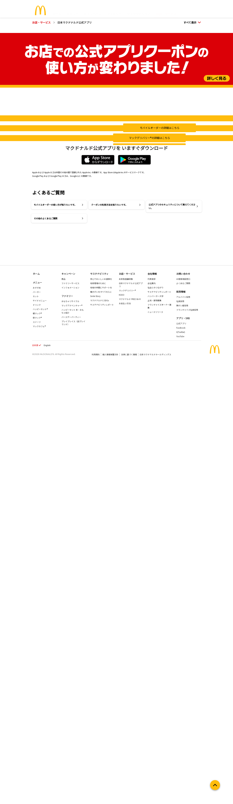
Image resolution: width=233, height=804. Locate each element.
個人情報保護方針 (110, 794)
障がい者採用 (182, 745)
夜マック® (37, 757)
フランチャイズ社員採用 (187, 749)
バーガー (37, 732)
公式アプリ (179, 4)
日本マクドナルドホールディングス (155, 794)
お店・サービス (166, 14)
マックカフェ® (39, 766)
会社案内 (151, 723)
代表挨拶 (151, 719)
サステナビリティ (138, 14)
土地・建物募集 (154, 740)
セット (36, 736)
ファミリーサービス (70, 723)
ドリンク (37, 745)
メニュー (37, 722)
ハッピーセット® (40, 749)
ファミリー (114, 14)
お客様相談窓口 (183, 719)
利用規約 (96, 794)
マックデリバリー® (127, 730)
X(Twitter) (180, 772)
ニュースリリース (155, 752)
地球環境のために (98, 723)
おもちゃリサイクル (70, 741)
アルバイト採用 (183, 737)
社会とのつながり (155, 727)
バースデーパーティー (71, 757)
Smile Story (95, 736)
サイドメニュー (40, 740)
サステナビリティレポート (102, 744)
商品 (63, 719)
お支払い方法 (125, 743)
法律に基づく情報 (129, 794)
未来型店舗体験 (126, 719)
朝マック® (37, 753)
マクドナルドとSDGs (99, 740)
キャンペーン (92, 14)
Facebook (180, 767)
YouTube (180, 776)
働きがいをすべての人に (101, 732)
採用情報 (163, 4)
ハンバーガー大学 (155, 736)
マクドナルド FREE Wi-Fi (130, 739)
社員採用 (180, 741)
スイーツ (37, 762)
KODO (121, 734)
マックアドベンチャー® (72, 745)
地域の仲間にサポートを (101, 727)
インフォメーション (70, 727)
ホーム (57, 14)
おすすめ (37, 727)
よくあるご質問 (183, 723)
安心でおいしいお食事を (101, 719)
